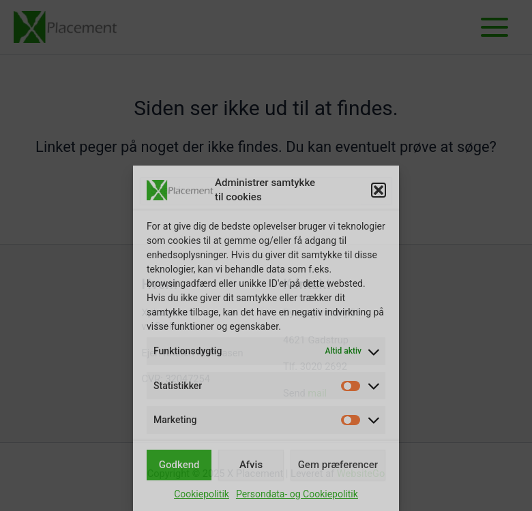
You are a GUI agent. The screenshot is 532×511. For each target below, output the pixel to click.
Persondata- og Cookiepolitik (297, 494)
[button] (378, 190)
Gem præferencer (338, 465)
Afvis (251, 465)
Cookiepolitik (201, 494)
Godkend (179, 465)
